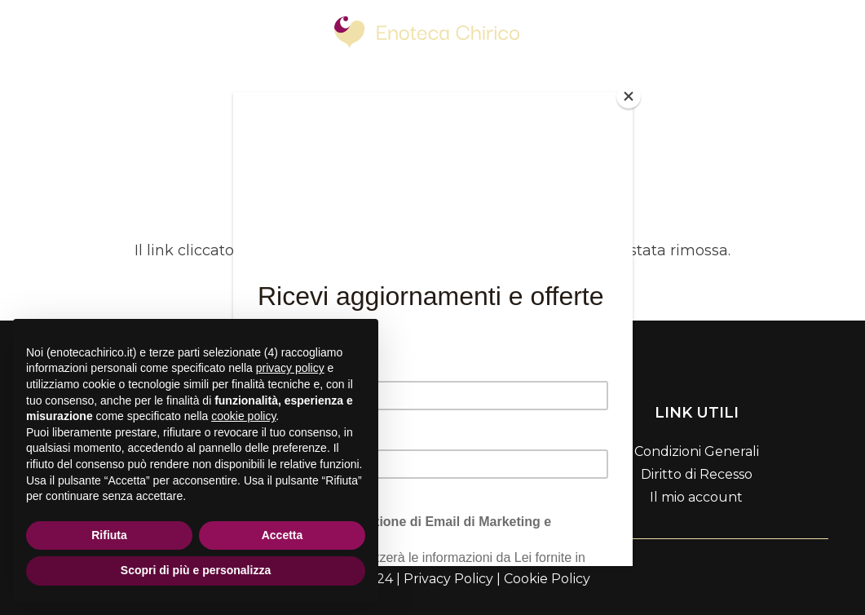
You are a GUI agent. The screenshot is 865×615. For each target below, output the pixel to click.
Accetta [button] (282, 535)
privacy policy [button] (290, 367)
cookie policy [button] (243, 416)
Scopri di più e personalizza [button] (196, 570)
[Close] (628, 96)
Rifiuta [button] (109, 535)
